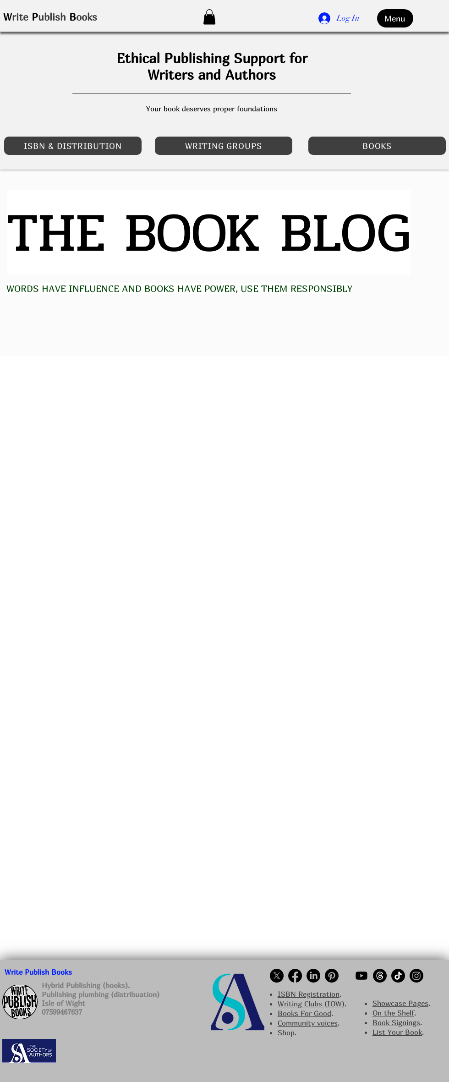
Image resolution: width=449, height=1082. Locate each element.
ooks (86, 17)
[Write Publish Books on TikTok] (398, 976)
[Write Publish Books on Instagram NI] (416, 976)
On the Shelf (393, 1012)
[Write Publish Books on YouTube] (361, 976)
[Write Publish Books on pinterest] (332, 976)
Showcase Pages (400, 1003)
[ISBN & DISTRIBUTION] (73, 146)
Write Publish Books (38, 972)
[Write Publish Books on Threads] (380, 976)
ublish (52, 17)
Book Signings (396, 1022)
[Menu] (395, 18)
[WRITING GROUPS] (223, 146)
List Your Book (397, 1032)
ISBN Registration (308, 994)
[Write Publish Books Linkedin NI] (313, 976)
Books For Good (304, 1013)
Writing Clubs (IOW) (311, 1003)
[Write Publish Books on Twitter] (277, 976)
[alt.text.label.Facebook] (295, 976)
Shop (286, 1032)
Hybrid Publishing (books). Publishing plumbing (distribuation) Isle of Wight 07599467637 (100, 998)
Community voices (308, 1022)
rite (20, 17)
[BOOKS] (377, 146)
